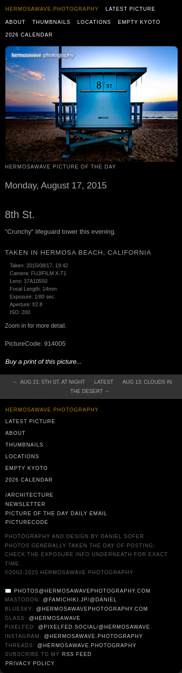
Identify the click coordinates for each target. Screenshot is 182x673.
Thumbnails (52, 22)
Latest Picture (130, 9)
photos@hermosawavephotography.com (82, 591)
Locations (94, 22)
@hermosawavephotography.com (92, 609)
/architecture (29, 495)
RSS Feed (77, 654)
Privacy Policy (30, 663)
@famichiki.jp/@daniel (80, 599)
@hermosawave (55, 618)
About (15, 22)
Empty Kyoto (139, 22)
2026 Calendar (29, 34)
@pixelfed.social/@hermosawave (94, 627)
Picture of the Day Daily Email (56, 513)
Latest (103, 382)
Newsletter (25, 504)
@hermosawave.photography (93, 636)
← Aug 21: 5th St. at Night (49, 382)
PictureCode (27, 522)
